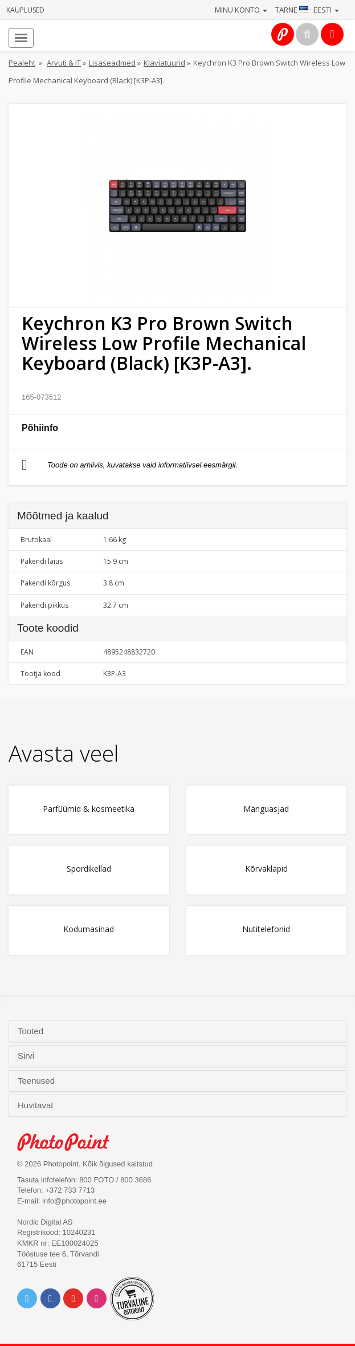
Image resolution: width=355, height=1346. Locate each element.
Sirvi (27, 1055)
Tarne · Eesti (307, 10)
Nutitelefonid (266, 929)
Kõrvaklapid (266, 869)
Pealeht (22, 63)
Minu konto (241, 10)
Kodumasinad (88, 929)
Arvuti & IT (64, 63)
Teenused (37, 1080)
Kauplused (25, 10)
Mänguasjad (266, 809)
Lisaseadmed (112, 63)
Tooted (32, 1031)
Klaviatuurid (164, 63)
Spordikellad (89, 869)
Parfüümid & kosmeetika (88, 809)
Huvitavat (37, 1105)
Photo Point (69, 1142)
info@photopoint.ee (74, 1201)
